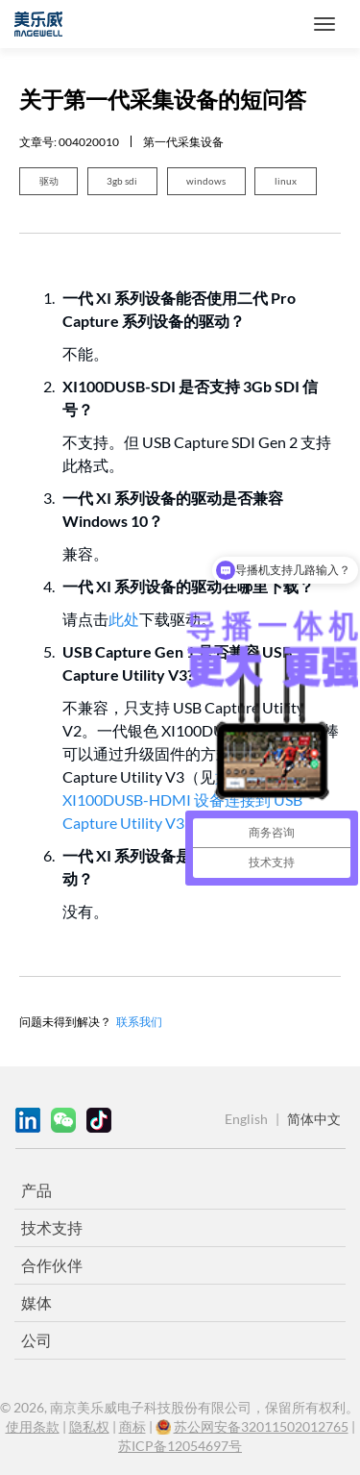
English (246, 1119)
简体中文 (314, 1119)
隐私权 (89, 1426)
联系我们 (139, 1021)
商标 (132, 1426)
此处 (123, 619)
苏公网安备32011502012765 (261, 1426)
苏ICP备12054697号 (180, 1446)
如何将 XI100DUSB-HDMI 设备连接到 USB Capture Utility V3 (182, 799)
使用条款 (33, 1426)
